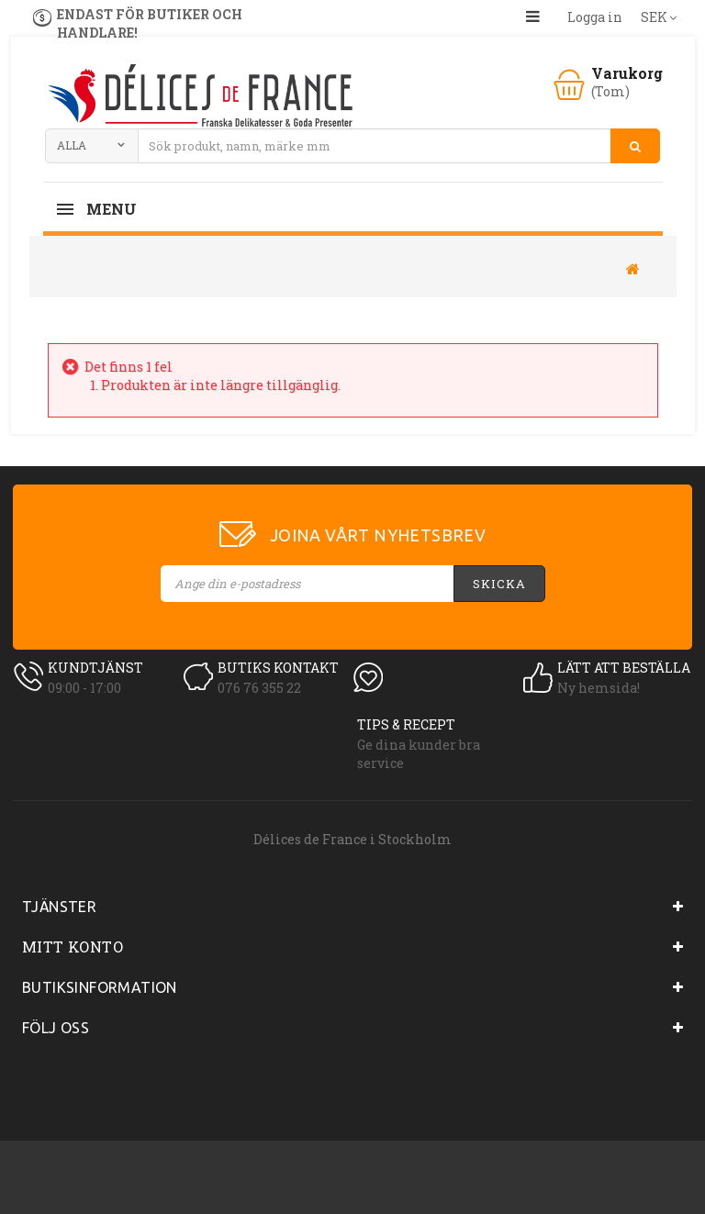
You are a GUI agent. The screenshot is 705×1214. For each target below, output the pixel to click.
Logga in (594, 17)
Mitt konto (72, 946)
